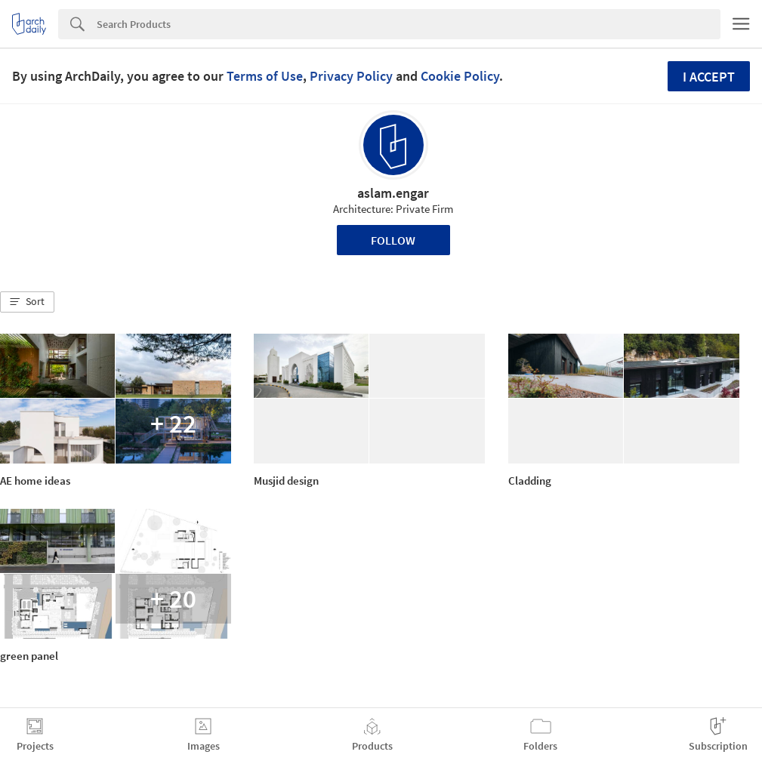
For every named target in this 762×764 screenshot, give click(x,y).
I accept (709, 76)
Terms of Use (265, 76)
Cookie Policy (460, 76)
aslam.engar (393, 193)
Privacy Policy (351, 76)
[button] (27, 302)
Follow (393, 240)
